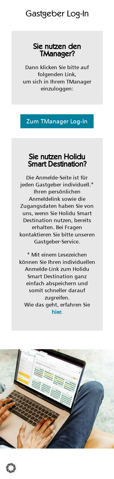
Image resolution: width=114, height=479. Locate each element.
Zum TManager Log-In (57, 121)
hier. (57, 312)
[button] (11, 468)
